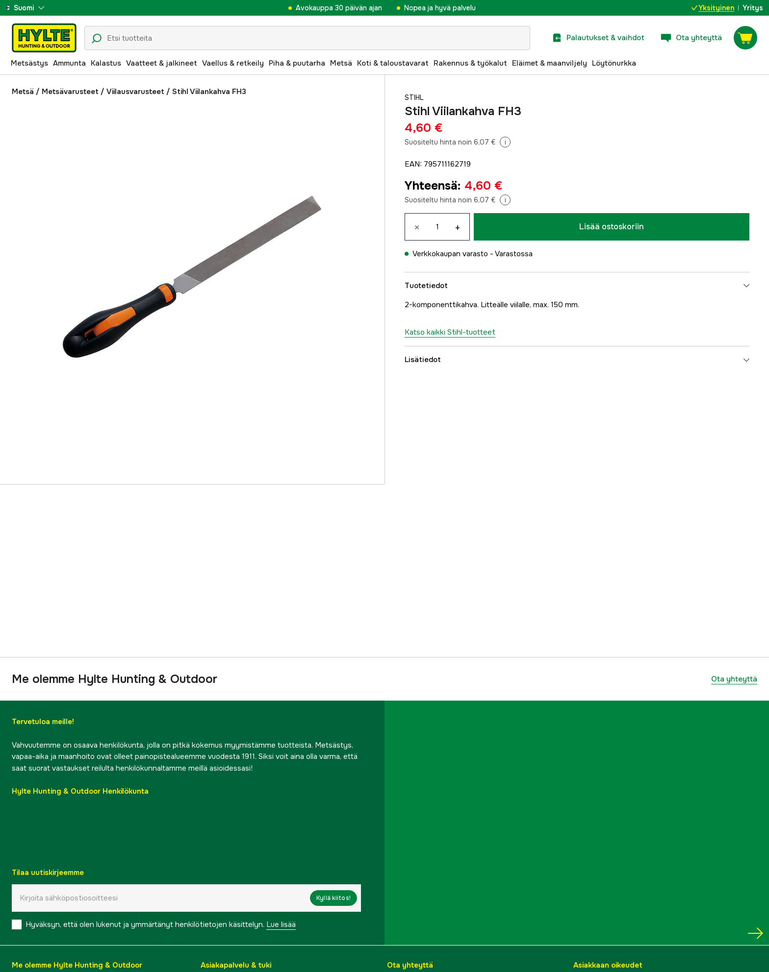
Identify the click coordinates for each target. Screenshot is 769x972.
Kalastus (106, 63)
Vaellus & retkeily (233, 63)
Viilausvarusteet (135, 92)
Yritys (753, 7)
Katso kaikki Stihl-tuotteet (450, 332)
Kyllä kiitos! (333, 898)
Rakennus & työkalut (470, 63)
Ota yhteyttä (734, 679)
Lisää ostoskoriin (611, 226)
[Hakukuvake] (97, 39)
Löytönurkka (614, 63)
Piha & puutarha (297, 63)
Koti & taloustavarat (393, 63)
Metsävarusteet (70, 92)
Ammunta (69, 63)
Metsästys (29, 63)
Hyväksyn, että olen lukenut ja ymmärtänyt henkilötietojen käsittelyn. (161, 924)
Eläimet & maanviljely (549, 63)
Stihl (415, 97)
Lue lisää (281, 924)
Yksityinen (713, 7)
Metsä (341, 63)
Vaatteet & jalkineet (161, 63)
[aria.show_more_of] (36, 8)
